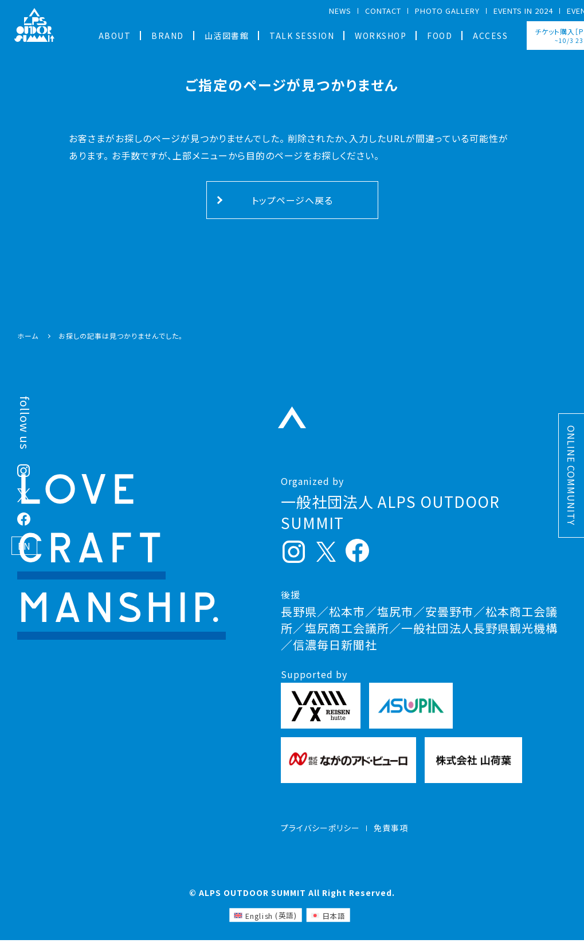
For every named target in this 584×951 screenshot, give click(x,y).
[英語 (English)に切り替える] (265, 926)
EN (24, 546)
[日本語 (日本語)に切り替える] (328, 926)
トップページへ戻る (292, 200)
